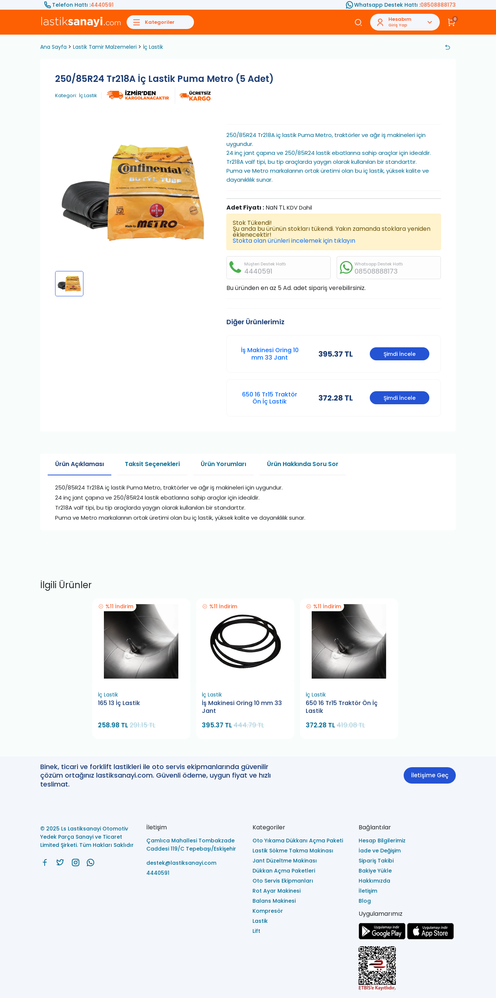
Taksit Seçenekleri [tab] (152, 464)
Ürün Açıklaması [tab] (79, 464)
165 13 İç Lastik (119, 703)
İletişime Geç (429, 775)
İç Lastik (153, 47)
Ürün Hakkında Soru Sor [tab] (302, 464)
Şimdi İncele (400, 354)
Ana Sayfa (53, 47)
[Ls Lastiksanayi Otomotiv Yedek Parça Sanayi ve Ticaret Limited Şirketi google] (382, 937)
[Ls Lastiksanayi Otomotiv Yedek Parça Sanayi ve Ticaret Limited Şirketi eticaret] (407, 969)
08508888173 (438, 5)
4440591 (102, 5)
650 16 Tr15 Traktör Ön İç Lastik (269, 398)
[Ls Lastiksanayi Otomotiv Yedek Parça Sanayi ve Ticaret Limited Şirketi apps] (430, 937)
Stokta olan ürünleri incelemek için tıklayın (294, 240)
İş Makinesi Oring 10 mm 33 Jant (270, 353)
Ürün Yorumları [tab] (223, 464)
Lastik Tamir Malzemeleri (105, 47)
